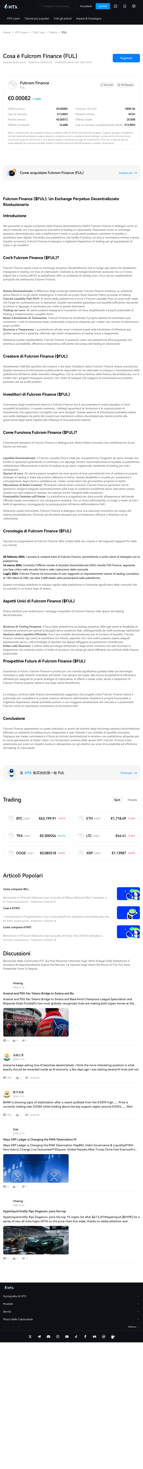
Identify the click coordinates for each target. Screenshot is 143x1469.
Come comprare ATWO (17, 927)
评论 (9, 1077)
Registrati (126, 58)
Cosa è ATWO (11, 908)
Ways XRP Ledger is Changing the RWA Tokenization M (39, 1139)
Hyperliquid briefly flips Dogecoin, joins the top (34, 1211)
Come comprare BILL (16, 889)
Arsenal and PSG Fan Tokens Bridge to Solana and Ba (38, 993)
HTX (28, 773)
